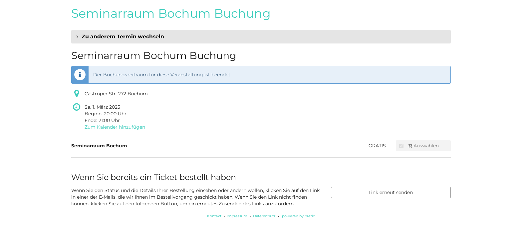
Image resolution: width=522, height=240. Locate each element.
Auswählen (419, 146)
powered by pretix (298, 216)
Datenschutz (264, 216)
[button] (261, 36)
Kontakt (214, 216)
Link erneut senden (391, 192)
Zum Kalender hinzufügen (115, 127)
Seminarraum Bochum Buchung (171, 13)
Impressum (237, 216)
